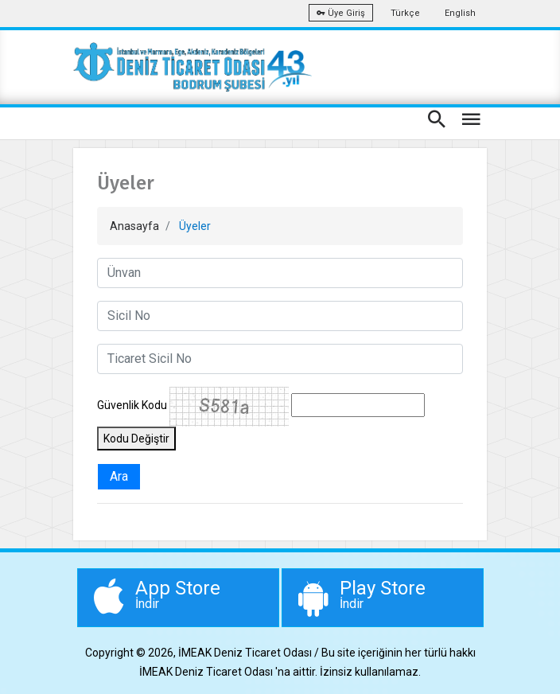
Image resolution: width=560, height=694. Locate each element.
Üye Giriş (341, 13)
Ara (119, 476)
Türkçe (405, 13)
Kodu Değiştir (136, 438)
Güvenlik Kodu (132, 405)
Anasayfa (134, 226)
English (460, 13)
